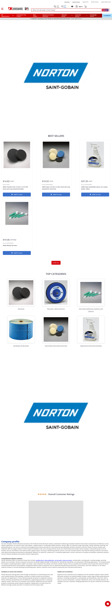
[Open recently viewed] (72, 6)
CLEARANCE (107, 15)
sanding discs (40, 560)
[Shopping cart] (86, 6)
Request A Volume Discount (48, 15)
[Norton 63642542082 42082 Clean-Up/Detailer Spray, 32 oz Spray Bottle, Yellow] (95, 155)
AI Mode (105, 10)
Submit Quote (76, 2)
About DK (67, 2)
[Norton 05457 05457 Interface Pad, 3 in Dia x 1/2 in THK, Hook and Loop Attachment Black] (17, 155)
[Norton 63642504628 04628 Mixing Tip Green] (17, 213)
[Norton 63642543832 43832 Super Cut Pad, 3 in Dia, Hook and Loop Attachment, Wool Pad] (56, 155)
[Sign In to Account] (80, 6)
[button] (2, 9)
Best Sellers (35, 15)
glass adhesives (49, 560)
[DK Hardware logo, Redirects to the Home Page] (16, 8)
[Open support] (108, 604)
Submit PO (85, 2)
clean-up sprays (67, 560)
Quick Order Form (106, 2)
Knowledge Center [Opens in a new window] (93, 15)
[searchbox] (70, 10)
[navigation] (81, 16)
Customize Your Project (21, 15)
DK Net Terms (94, 2)
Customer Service (78, 15)
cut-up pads (58, 560)
